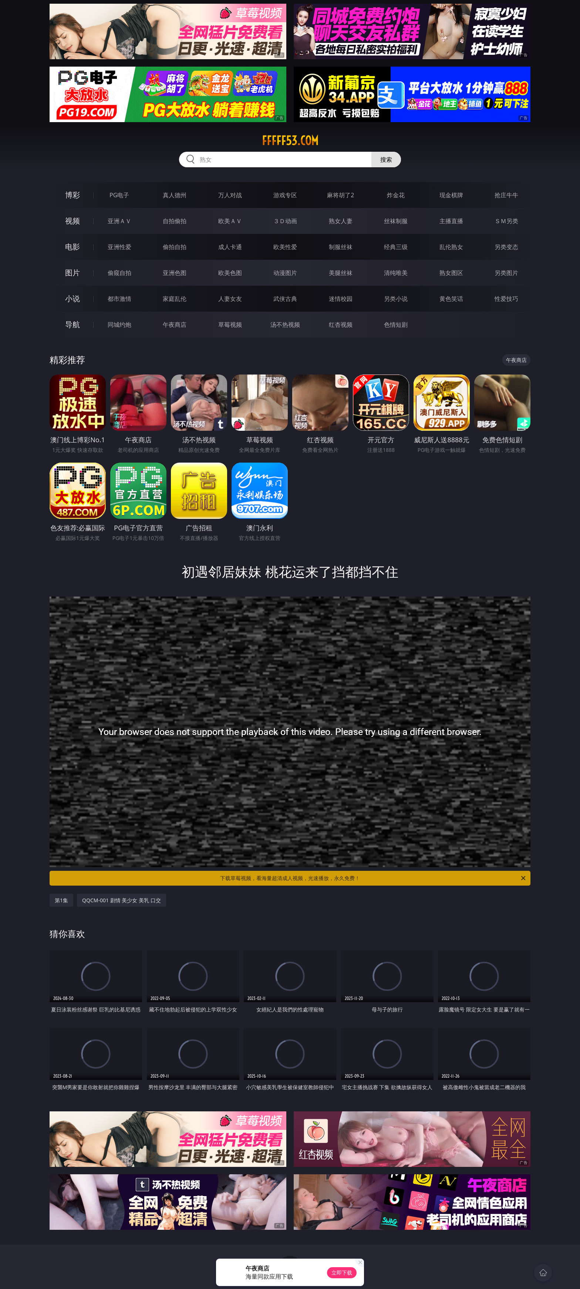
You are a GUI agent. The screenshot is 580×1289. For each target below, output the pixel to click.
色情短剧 (396, 324)
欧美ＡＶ (230, 221)
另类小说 (396, 299)
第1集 (61, 900)
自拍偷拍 (174, 221)
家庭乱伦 (174, 299)
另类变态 (506, 247)
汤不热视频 (285, 324)
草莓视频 (230, 324)
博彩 (72, 195)
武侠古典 (285, 299)
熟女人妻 (341, 221)
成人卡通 (230, 247)
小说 (72, 298)
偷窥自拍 (119, 273)
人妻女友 (230, 299)
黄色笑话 (451, 299)
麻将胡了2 (340, 195)
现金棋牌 (451, 195)
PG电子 (119, 195)
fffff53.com (290, 140)
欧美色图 (230, 273)
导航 (72, 324)
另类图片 (506, 273)
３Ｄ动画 (285, 221)
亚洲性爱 (119, 247)
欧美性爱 (285, 247)
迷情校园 (341, 299)
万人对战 (230, 195)
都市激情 (119, 299)
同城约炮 (119, 324)
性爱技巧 (506, 299)
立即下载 (341, 1272)
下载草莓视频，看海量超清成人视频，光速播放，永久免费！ (373, 878)
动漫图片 (285, 273)
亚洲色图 (174, 273)
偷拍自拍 (174, 247)
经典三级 (396, 247)
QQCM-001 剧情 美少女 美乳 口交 (121, 900)
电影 (72, 247)
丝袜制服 (396, 221)
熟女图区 (451, 273)
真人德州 (174, 195)
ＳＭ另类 (506, 221)
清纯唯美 (396, 273)
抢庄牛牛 (506, 195)
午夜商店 (174, 324)
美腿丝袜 (341, 273)
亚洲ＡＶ (119, 221)
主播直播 (451, 221)
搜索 (386, 159)
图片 (72, 273)
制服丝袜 (341, 247)
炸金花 (396, 195)
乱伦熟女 (451, 247)
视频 (72, 221)
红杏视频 (341, 324)
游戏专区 (285, 195)
